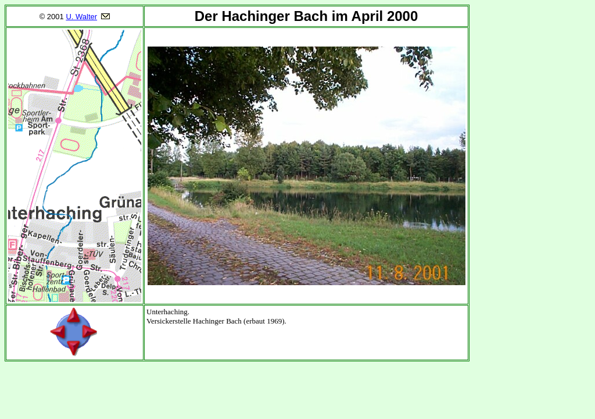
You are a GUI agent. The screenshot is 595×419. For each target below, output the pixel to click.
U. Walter (81, 16)
